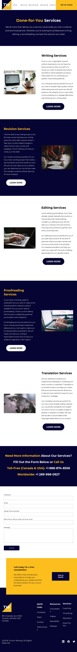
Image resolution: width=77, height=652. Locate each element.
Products (53, 5)
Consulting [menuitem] (67, 613)
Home (15, 5)
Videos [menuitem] (53, 616)
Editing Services (53, 207)
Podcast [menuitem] (53, 626)
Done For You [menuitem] (67, 624)
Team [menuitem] (39, 617)
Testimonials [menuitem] (42, 628)
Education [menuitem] (67, 618)
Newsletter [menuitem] (54, 621)
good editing (58, 213)
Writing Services (54, 55)
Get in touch (60, 576)
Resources (32, 5)
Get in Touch (66, 5)
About (22, 5)
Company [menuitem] (41, 612)
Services (43, 5)
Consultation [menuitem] (55, 610)
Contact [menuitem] (40, 622)
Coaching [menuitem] (67, 608)
